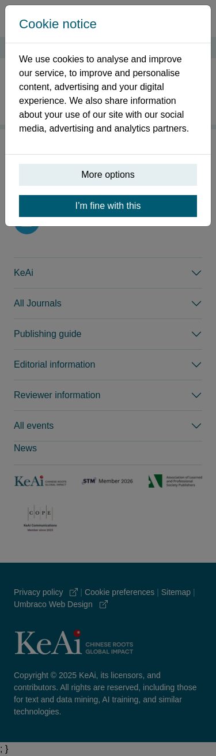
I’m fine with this (108, 206)
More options (108, 174)
